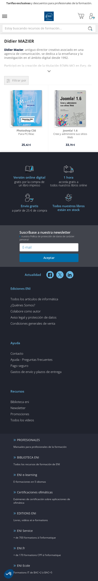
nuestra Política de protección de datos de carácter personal (47, 238)
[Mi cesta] (81, 16)
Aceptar (49, 258)
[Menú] (4, 16)
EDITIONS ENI (26, 513)
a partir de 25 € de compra (29, 208)
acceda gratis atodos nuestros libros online (68, 181)
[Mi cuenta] (92, 16)
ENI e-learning (27, 475)
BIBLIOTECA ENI (28, 457)
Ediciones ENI (49, 16)
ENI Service (25, 531)
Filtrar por (19, 80)
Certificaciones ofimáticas (35, 492)
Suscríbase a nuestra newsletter (49, 235)
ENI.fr (21, 548)
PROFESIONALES (28, 440)
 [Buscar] (90, 29)
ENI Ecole (23, 566)
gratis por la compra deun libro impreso (29, 181)
